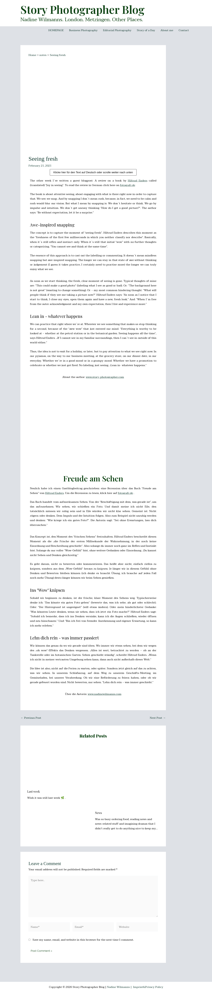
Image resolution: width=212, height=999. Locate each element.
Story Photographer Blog (82, 9)
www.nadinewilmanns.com (104, 694)
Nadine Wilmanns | (119, 987)
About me (166, 30)
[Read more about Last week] (59, 766)
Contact (184, 30)
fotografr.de (127, 185)
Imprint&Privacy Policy (148, 987)
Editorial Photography (117, 30)
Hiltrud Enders (137, 180)
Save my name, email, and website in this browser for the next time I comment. (83, 940)
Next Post (158, 718)
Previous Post (31, 718)
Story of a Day (146, 30)
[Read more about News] (127, 776)
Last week (33, 791)
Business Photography (83, 30)
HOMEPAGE (56, 30)
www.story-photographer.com (105, 377)
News (98, 813)
